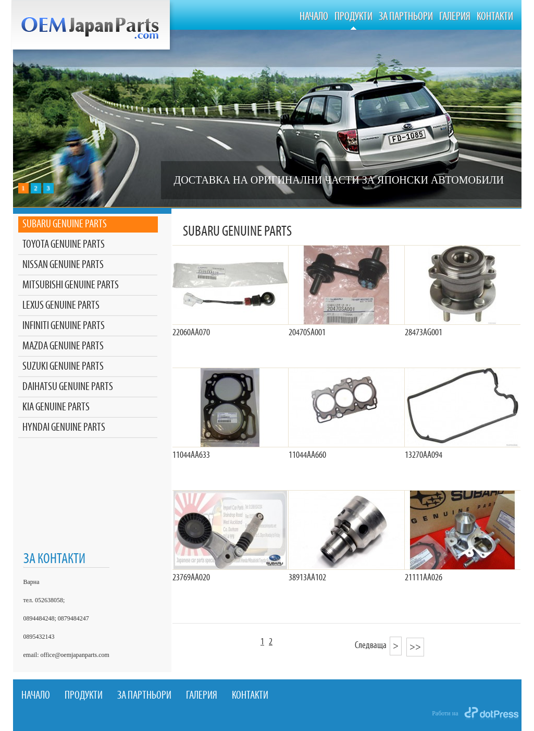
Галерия (454, 17)
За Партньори (406, 17)
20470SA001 (307, 332)
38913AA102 (307, 577)
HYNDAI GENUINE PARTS (63, 428)
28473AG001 (423, 332)
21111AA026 (423, 577)
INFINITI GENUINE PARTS (63, 326)
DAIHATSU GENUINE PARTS (67, 387)
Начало (314, 17)
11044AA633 (191, 455)
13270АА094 (423, 455)
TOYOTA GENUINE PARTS (63, 245)
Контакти (495, 17)
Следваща (378, 645)
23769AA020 (191, 577)
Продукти (353, 17)
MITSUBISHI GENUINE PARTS (70, 285)
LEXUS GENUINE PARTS (61, 306)
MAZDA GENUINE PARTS (63, 346)
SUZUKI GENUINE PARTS (63, 367)
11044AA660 (307, 455)
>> (415, 647)
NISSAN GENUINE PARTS (63, 265)
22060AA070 (191, 332)
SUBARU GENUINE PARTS (64, 224)
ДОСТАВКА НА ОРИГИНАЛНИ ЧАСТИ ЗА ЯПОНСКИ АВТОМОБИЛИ (339, 180)
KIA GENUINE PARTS (56, 407)
